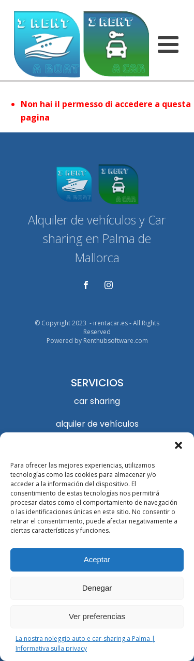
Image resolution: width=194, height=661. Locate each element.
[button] (178, 445)
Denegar (97, 587)
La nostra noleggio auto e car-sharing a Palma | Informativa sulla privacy (85, 643)
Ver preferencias (97, 616)
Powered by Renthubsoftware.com (97, 341)
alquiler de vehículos (97, 424)
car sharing (97, 401)
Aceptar (97, 559)
